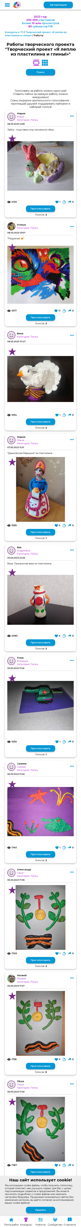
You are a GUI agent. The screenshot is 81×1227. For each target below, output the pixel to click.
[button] (7, 5)
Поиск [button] (40, 72)
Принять (40, 1210)
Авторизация (58, 4)
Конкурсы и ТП (14, 32)
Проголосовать (40, 208)
